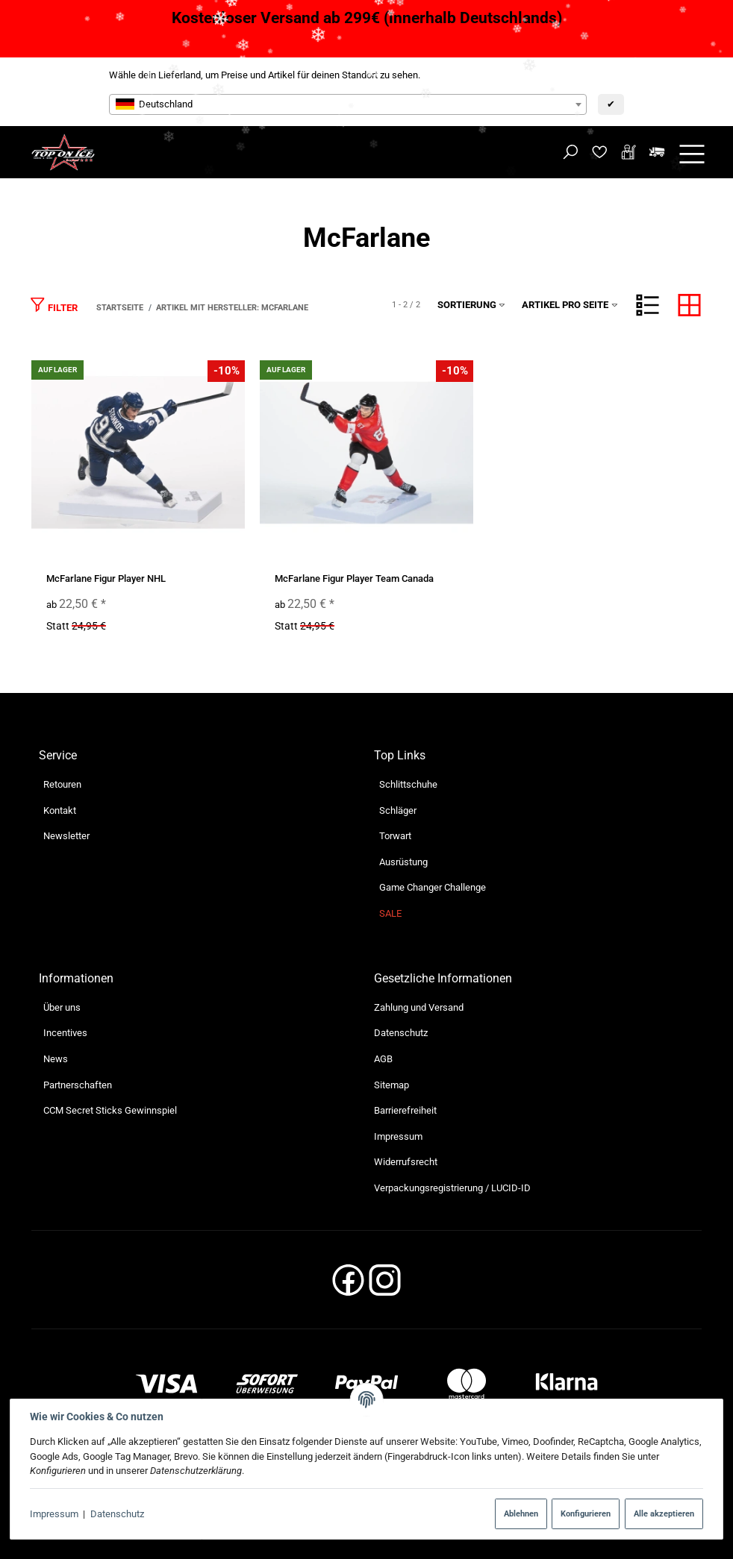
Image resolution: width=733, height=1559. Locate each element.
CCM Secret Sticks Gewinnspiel (110, 1110)
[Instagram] (385, 1284)
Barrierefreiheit (405, 1110)
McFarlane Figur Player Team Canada (354, 578)
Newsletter (66, 835)
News (55, 1058)
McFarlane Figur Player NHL (106, 578)
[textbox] (348, 104)
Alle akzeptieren (664, 1513)
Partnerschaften (77, 1085)
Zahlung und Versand (419, 1007)
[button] (647, 305)
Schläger (398, 810)
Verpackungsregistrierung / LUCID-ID (452, 1187)
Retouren (62, 784)
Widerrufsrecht (405, 1161)
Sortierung (471, 304)
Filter (54, 304)
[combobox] (348, 104)
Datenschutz (117, 1513)
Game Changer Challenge (432, 887)
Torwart (395, 835)
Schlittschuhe (408, 784)
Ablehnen (521, 1513)
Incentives (65, 1032)
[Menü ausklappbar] (692, 152)
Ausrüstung (403, 862)
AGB (383, 1058)
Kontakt (59, 810)
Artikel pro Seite (570, 304)
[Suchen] (570, 152)
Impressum (54, 1513)
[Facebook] (348, 1284)
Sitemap (391, 1085)
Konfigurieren (586, 1513)
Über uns (62, 1007)
